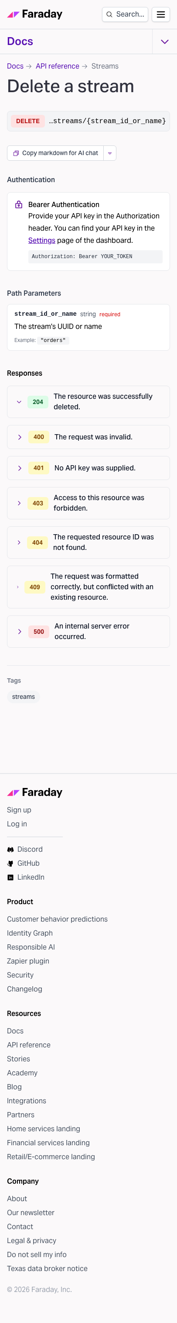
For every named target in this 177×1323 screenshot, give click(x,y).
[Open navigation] (161, 14)
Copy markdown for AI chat (55, 153)
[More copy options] (109, 153)
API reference (57, 66)
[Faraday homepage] (35, 15)
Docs (20, 41)
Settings (41, 240)
